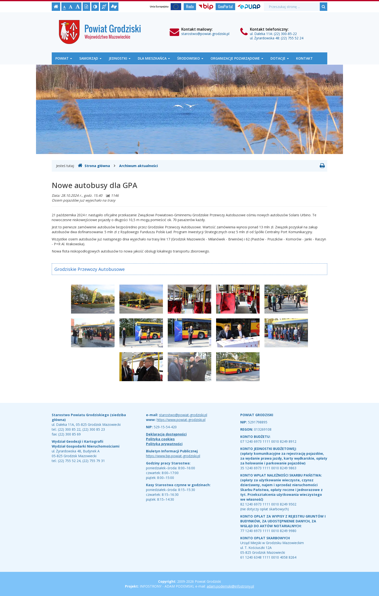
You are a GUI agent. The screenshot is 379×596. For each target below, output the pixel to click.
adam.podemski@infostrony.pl (230, 586)
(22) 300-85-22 (285, 33)
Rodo (190, 6)
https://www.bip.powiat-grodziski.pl (173, 456)
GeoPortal (225, 6)
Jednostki (120, 58)
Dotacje (279, 58)
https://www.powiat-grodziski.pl (181, 419)
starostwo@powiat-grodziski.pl (205, 33)
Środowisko (190, 58)
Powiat (63, 58)
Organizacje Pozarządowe (237, 58)
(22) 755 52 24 (292, 38)
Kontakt (304, 58)
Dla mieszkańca (154, 58)
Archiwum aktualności (138, 165)
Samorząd (90, 58)
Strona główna (94, 165)
